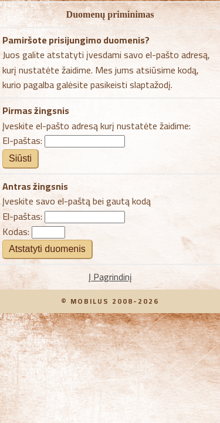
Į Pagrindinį (110, 277)
